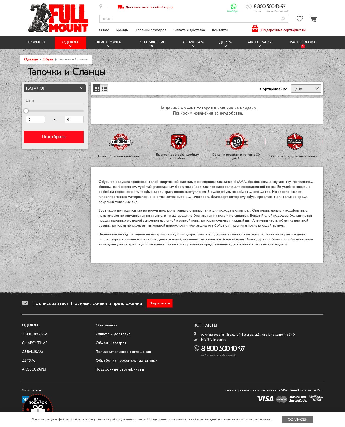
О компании (106, 325)
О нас (104, 30)
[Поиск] (283, 19)
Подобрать (53, 136)
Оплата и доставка (189, 30)
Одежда (70, 42)
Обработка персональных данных (127, 360)
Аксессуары (260, 42)
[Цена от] (35, 119)
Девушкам (193, 42)
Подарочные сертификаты (283, 30)
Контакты (220, 30)
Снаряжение (152, 42)
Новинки (37, 42)
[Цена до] (74, 119)
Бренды (122, 30)
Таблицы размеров (151, 30)
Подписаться (160, 303)
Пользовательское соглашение (123, 351)
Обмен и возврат (111, 342)
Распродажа (303, 42)
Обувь (48, 59)
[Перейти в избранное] (299, 20)
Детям (225, 42)
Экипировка (108, 42)
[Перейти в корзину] (312, 20)
